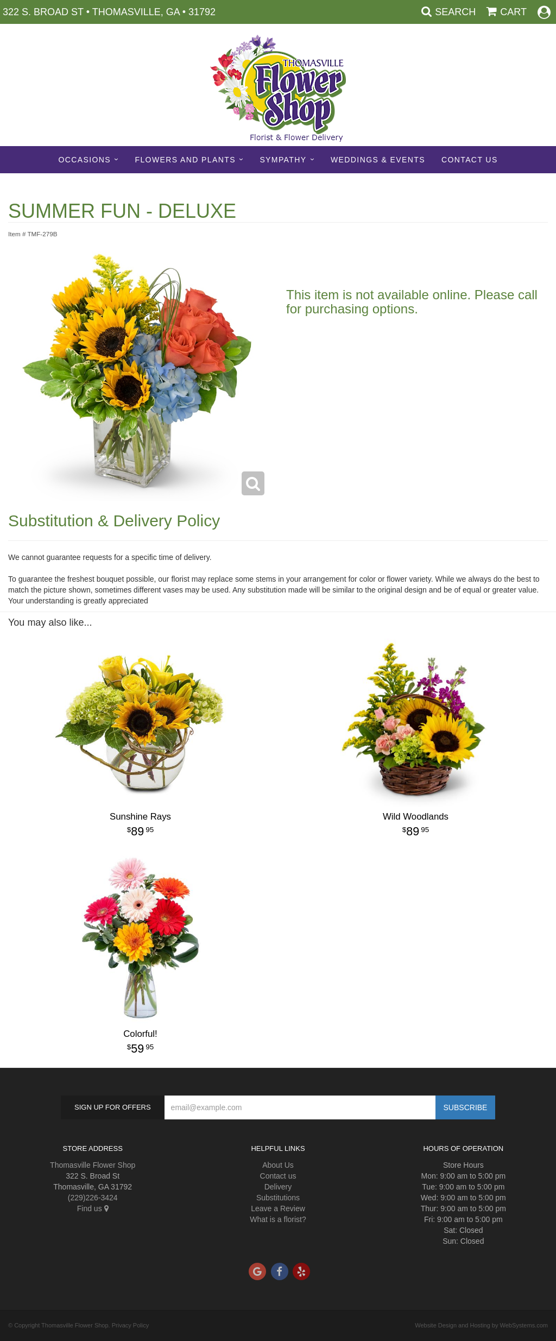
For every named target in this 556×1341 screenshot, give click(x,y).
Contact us (278, 1176)
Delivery (278, 1186)
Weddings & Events (378, 159)
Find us (93, 1208)
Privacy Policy (130, 1325)
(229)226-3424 (93, 1197)
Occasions (84, 159)
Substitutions (278, 1197)
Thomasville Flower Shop (92, 1165)
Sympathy (283, 159)
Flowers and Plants (185, 159)
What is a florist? (278, 1219)
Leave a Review (278, 1208)
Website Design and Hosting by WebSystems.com (481, 1325)
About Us (278, 1165)
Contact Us (469, 159)
